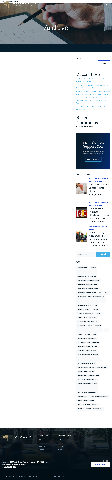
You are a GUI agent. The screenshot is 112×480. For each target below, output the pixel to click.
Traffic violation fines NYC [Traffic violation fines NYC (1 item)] (86, 400)
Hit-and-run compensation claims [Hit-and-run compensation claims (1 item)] (88, 321)
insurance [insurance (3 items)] (98, 325)
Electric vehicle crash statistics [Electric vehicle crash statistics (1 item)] (88, 305)
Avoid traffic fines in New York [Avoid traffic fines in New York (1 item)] (87, 276)
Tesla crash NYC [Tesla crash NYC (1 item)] (82, 396)
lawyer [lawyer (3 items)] (80, 334)
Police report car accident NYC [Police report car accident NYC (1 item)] (87, 379)
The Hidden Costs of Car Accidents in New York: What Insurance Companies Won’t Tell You (92, 100)
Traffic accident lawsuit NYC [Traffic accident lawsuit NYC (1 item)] (99, 396)
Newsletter (61, 449)
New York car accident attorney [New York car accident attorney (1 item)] (87, 346)
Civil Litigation (95, 227)
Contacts (42, 449)
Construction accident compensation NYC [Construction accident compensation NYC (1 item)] (91, 296)
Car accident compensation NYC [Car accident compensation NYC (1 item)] (87, 284)
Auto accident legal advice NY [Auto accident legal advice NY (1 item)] (87, 272)
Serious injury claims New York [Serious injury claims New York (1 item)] (87, 383)
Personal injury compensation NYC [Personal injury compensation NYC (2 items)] (88, 375)
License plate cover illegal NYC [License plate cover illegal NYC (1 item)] (87, 338)
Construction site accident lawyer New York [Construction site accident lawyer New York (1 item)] (91, 301)
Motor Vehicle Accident (98, 179)
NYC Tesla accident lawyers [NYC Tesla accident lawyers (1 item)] (86, 367)
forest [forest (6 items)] (98, 313)
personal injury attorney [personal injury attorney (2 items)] (86, 371)
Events (60, 443)
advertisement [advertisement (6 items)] (82, 267)
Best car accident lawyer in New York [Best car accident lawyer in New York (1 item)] (89, 280)
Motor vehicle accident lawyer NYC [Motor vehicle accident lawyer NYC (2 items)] (88, 342)
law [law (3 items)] (106, 330)
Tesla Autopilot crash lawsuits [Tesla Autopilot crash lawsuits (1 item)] (87, 392)
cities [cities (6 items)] (107, 292)
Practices (42, 443)
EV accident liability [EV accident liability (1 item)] (84, 309)
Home (4, 48)
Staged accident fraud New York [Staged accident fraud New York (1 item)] (87, 388)
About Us (42, 446)
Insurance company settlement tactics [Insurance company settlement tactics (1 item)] (90, 330)
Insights (60, 439)
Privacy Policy (23, 476)
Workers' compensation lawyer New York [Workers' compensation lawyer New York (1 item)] (90, 408)
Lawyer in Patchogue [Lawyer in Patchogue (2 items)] (91, 334)
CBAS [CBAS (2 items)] (100, 292)
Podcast (60, 446)
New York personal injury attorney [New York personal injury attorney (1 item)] (88, 359)
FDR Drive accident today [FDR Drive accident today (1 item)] (85, 313)
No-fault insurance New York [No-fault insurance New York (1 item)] (86, 363)
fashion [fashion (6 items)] (95, 309)
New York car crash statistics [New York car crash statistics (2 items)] (87, 350)
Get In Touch (101, 465)
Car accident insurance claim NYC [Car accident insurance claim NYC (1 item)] (88, 288)
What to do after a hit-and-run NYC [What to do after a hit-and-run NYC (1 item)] (88, 404)
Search (78, 59)
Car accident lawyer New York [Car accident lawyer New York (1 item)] (87, 292)
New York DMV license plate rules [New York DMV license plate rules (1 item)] (88, 354)
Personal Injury (95, 181)
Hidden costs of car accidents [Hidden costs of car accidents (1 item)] (87, 317)
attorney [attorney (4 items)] (93, 267)
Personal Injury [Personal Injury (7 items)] (102, 367)
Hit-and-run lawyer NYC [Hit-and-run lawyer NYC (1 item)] (85, 325)
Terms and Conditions (9, 476)
